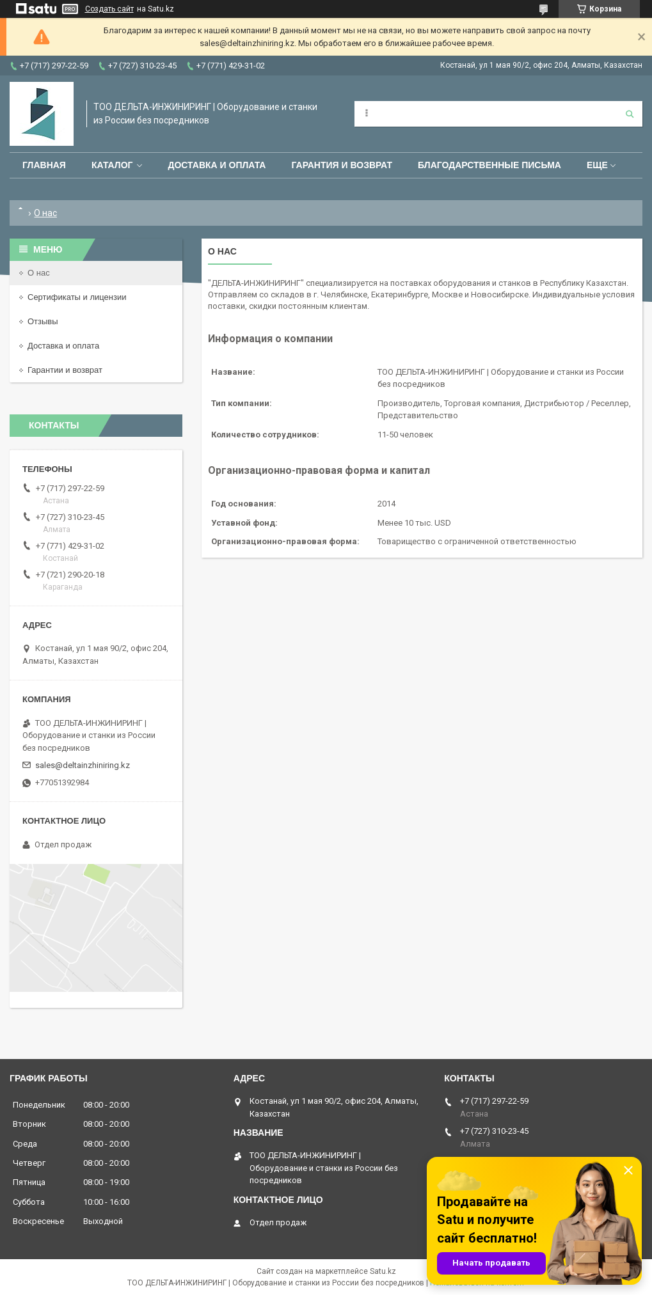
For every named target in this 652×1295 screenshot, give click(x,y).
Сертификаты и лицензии (77, 297)
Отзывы (43, 321)
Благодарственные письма (489, 165)
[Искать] (629, 114)
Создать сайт (109, 8)
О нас (39, 273)
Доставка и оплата (217, 165)
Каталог (112, 165)
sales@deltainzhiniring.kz (82, 765)
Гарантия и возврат (341, 165)
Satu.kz (383, 1271)
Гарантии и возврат (65, 370)
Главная (44, 165)
